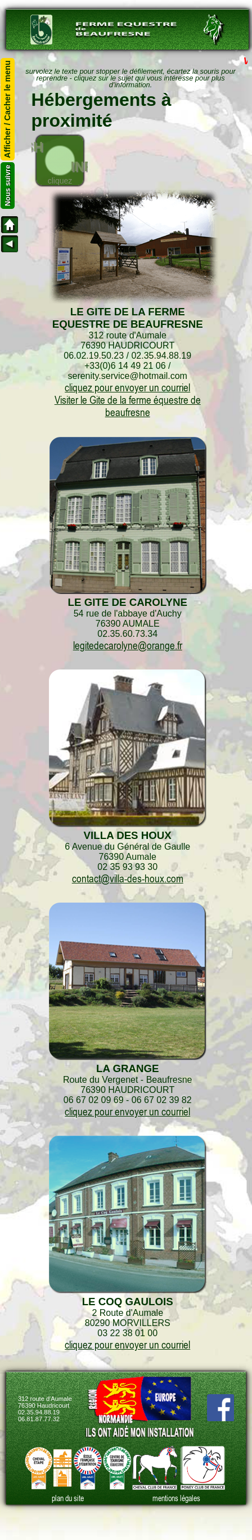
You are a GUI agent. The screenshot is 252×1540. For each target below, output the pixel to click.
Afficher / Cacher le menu (7, 109)
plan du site (68, 1498)
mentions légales (176, 1498)
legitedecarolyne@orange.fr (127, 645)
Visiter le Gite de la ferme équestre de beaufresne (128, 406)
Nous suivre (7, 185)
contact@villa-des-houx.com (127, 878)
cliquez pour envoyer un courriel (127, 387)
